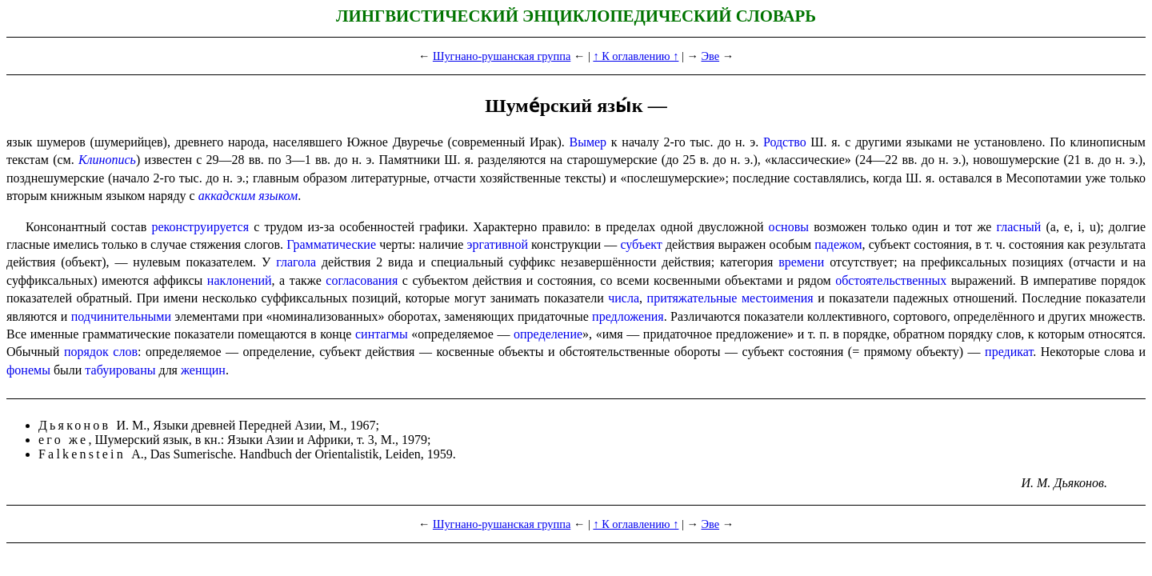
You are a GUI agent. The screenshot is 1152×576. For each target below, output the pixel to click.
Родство (784, 142)
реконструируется (200, 227)
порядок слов (101, 351)
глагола (296, 262)
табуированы (120, 370)
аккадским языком (248, 195)
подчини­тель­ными (121, 316)
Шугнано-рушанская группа (501, 56)
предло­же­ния (628, 316)
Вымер (587, 142)
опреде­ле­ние (548, 334)
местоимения (778, 298)
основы (789, 227)
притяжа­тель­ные (692, 298)
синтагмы (381, 334)
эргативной (497, 244)
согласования (362, 280)
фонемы (28, 370)
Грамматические (331, 244)
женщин (203, 370)
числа (623, 298)
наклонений (239, 280)
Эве (711, 56)
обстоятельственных (890, 280)
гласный (1019, 227)
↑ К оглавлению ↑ (635, 56)
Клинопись (107, 159)
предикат (1009, 351)
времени (801, 262)
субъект (641, 244)
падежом (838, 244)
